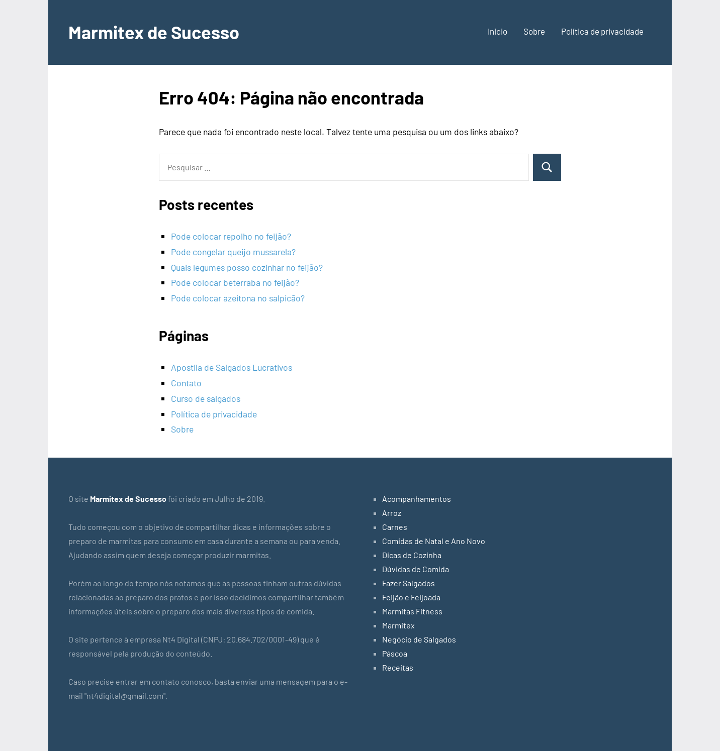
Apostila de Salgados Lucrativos (231, 367)
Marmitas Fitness (412, 611)
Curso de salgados (205, 398)
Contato (186, 382)
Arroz (391, 512)
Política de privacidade (602, 31)
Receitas (397, 667)
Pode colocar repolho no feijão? (231, 236)
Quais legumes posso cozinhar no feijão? (247, 267)
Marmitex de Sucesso (153, 32)
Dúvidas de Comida (415, 569)
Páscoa (394, 653)
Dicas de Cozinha (411, 555)
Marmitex (398, 625)
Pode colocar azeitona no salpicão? (238, 297)
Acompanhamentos (416, 498)
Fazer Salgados (408, 583)
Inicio (497, 31)
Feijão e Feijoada (411, 597)
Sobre (534, 31)
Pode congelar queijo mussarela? (233, 251)
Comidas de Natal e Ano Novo (433, 541)
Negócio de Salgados (419, 639)
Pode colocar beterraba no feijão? (235, 282)
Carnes (394, 526)
